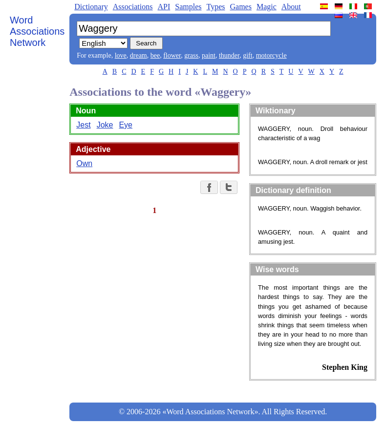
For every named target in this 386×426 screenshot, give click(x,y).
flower (172, 55)
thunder (229, 55)
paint (208, 55)
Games (240, 6)
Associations (133, 6)
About (291, 6)
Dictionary (90, 6)
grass (191, 55)
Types (215, 6)
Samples (188, 6)
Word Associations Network (37, 31)
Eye (125, 125)
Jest (83, 125)
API (163, 6)
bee (155, 55)
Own (84, 163)
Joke (105, 125)
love (121, 55)
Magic (267, 6)
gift (247, 55)
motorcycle (271, 55)
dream (138, 55)
